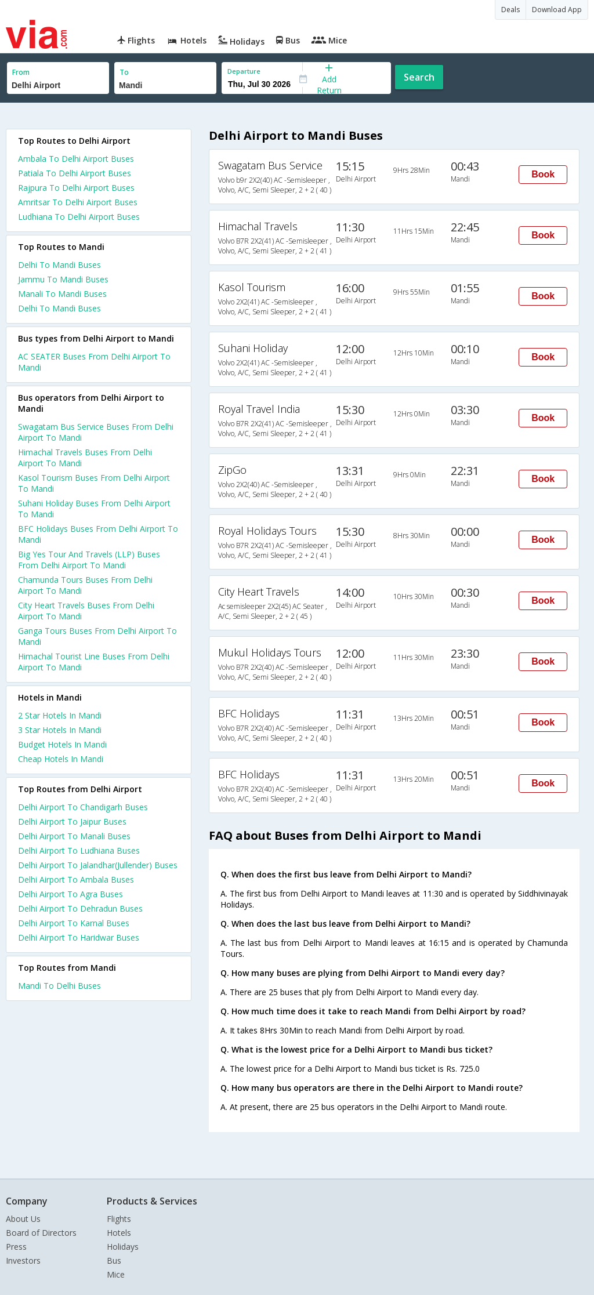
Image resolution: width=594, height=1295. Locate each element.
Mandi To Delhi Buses (59, 985)
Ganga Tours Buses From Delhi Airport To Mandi (97, 636)
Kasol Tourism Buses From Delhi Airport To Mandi (94, 483)
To (124, 72)
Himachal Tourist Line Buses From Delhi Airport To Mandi (93, 662)
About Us (23, 1218)
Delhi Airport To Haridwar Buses (78, 937)
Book (543, 174)
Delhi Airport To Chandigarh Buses (83, 806)
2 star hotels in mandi (60, 715)
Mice (116, 1274)
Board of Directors (41, 1232)
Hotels (119, 1232)
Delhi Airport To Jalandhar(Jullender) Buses (98, 864)
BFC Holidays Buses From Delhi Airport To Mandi (98, 534)
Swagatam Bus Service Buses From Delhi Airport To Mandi (95, 432)
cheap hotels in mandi (60, 758)
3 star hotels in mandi (60, 729)
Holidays (123, 1246)
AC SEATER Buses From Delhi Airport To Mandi (94, 362)
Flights (119, 1218)
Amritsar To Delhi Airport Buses (77, 202)
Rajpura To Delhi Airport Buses (76, 187)
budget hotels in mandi (62, 744)
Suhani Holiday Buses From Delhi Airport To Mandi (94, 509)
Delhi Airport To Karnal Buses (73, 922)
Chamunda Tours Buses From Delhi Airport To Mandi (85, 585)
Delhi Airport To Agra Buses (70, 893)
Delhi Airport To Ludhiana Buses (79, 850)
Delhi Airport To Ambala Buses (76, 879)
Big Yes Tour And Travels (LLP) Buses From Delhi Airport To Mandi (89, 560)
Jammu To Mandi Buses (63, 279)
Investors (23, 1260)
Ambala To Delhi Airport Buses (76, 158)
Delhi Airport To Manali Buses (74, 835)
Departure (243, 71)
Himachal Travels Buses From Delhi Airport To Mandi (85, 458)
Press (16, 1246)
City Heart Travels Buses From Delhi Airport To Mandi (86, 611)
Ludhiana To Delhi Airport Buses (79, 216)
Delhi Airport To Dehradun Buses (80, 908)
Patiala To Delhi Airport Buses (74, 173)
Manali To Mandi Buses (62, 293)
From (21, 72)
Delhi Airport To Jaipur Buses (72, 821)
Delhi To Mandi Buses (59, 264)
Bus (114, 1260)
